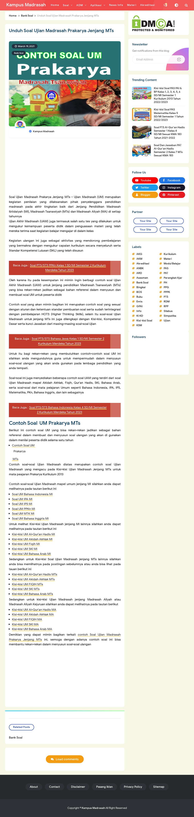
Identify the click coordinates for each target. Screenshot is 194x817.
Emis (139, 301)
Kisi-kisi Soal (144, 320)
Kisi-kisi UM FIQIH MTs (27, 584)
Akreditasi (142, 263)
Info (139, 311)
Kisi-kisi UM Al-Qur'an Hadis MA (34, 610)
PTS (166, 296)
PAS (166, 268)
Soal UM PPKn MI (23, 509)
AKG (139, 254)
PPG (166, 287)
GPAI (139, 306)
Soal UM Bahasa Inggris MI (30, 518)
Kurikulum (170, 254)
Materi (168, 258)
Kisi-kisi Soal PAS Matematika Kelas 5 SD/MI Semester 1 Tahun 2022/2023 (169, 115)
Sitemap (158, 787)
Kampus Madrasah (93, 808)
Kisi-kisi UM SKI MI (24, 549)
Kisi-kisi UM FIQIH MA (27, 619)
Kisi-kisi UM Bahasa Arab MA (32, 629)
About (34, 787)
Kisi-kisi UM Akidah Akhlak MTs (33, 579)
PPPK (167, 292)
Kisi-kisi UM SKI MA (25, 624)
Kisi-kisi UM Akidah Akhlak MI (32, 539)
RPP (166, 306)
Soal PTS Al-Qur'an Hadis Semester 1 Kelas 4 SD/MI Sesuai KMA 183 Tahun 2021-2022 (169, 132)
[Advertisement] (65, 168)
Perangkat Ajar (173, 277)
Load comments (67, 759)
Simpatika (170, 315)
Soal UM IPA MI (22, 499)
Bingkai (141, 287)
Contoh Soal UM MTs (66, 452)
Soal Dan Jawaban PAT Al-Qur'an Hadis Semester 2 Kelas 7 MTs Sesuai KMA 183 (168, 150)
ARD (139, 273)
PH (165, 282)
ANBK (140, 268)
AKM (139, 258)
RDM (167, 301)
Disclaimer (78, 787)
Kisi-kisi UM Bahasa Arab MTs (32, 594)
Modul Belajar (172, 263)
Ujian (167, 320)
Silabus (168, 311)
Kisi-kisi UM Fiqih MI (26, 544)
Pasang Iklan (104, 787)
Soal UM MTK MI (23, 514)
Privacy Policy (133, 787)
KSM (139, 325)
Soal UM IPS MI (22, 504)
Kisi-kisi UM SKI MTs (26, 589)
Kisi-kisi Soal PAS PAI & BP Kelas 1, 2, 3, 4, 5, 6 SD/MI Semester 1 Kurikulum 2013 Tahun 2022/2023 (168, 95)
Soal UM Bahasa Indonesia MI (32, 494)
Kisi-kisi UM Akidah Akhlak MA (33, 614)
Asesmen (142, 277)
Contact (54, 787)
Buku (139, 296)
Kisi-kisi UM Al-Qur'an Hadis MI (33, 534)
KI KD (139, 315)
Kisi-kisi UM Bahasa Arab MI (31, 554)
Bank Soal (18, 53)
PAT (166, 273)
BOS (139, 292)
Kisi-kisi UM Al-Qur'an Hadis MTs (34, 574)
